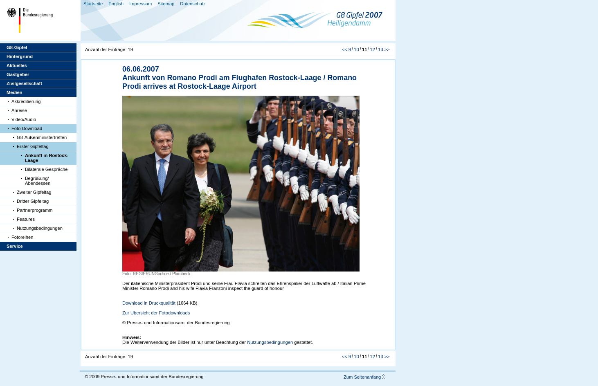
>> (387, 49)
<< (344, 49)
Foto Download (26, 128)
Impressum (140, 3)
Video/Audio (23, 119)
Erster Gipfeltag (33, 146)
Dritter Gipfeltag (33, 201)
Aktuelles (17, 65)
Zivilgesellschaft (24, 83)
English (116, 3)
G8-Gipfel (17, 47)
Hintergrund (20, 56)
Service (15, 246)
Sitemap (165, 3)
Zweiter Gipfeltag (34, 192)
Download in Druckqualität (148, 303)
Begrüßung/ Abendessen (37, 181)
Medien (14, 92)
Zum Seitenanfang (362, 377)
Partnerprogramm (35, 210)
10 (356, 49)
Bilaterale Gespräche (46, 169)
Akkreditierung (26, 101)
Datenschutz (192, 3)
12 (372, 49)
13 (380, 49)
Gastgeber (18, 74)
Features (26, 219)
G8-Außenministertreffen (42, 137)
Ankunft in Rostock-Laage (46, 158)
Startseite (93, 3)
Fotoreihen (22, 237)
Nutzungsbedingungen (40, 228)
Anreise (19, 110)
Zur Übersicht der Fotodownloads (156, 312)
